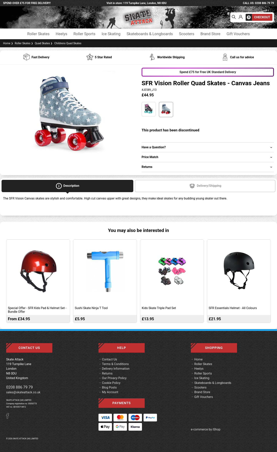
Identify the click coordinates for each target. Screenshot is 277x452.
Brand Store (210, 34)
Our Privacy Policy (114, 378)
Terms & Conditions (115, 364)
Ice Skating (111, 34)
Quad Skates (40, 43)
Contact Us (109, 359)
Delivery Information (115, 368)
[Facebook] (9, 417)
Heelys (61, 34)
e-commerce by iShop (205, 429)
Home (6, 43)
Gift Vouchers (238, 34)
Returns (107, 373)
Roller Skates (38, 34)
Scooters (186, 34)
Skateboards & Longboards (150, 34)
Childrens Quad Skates (65, 43)
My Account (110, 392)
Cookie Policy (111, 383)
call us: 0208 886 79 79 (258, 3)
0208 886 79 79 (19, 387)
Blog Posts (109, 387)
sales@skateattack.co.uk (23, 392)
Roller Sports (84, 34)
